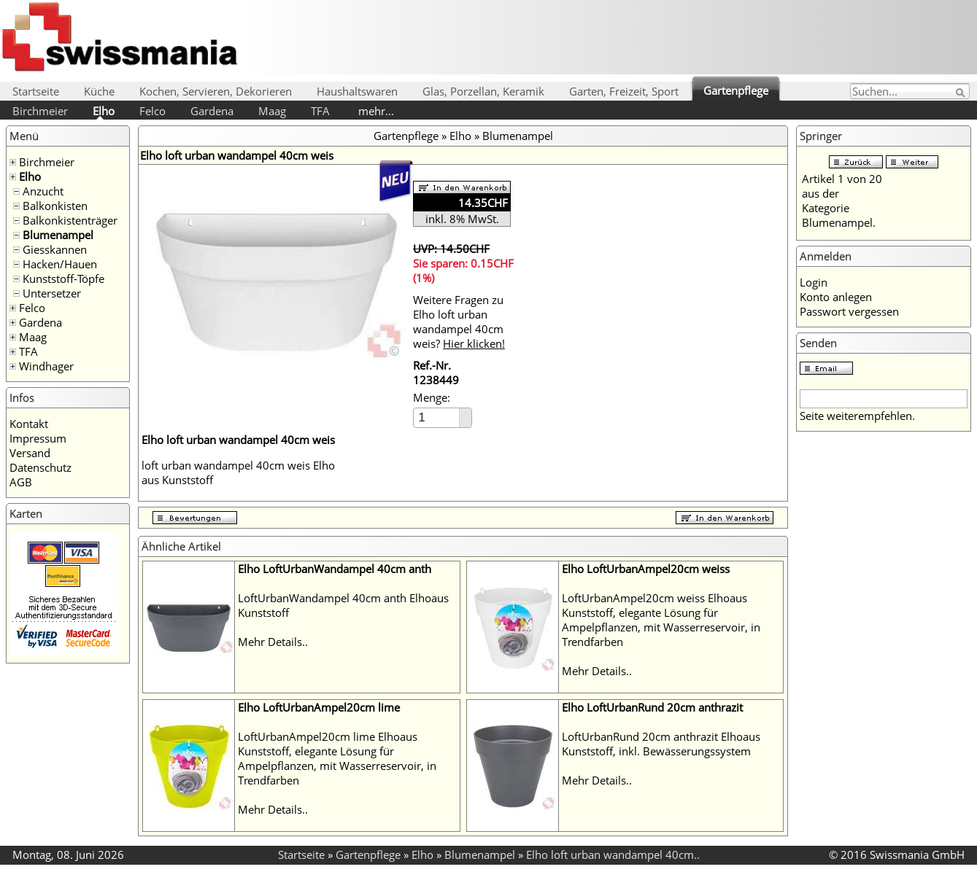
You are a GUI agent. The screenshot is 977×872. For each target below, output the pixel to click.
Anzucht (43, 191)
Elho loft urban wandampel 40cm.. (613, 854)
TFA (320, 111)
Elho (104, 111)
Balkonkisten (55, 205)
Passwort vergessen (849, 311)
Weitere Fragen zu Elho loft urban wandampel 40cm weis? (459, 321)
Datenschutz (40, 467)
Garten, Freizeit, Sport (624, 91)
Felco (152, 111)
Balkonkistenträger (70, 220)
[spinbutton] (437, 417)
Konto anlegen (836, 296)
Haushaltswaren (357, 91)
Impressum (37, 438)
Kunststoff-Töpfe (63, 278)
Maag (272, 111)
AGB (20, 482)
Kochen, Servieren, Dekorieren (215, 91)
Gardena (211, 111)
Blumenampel (58, 234)
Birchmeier (40, 111)
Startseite (35, 91)
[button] (465, 413)
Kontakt (28, 423)
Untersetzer (52, 293)
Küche (99, 91)
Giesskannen (55, 249)
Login (813, 282)
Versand (29, 452)
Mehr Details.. (273, 641)
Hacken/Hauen (60, 264)
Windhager (46, 366)
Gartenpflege (735, 90)
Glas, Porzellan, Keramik (483, 91)
